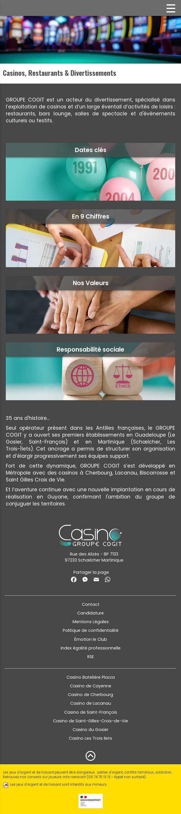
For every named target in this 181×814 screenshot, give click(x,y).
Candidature (90, 613)
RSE (90, 657)
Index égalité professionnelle (91, 648)
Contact (90, 604)
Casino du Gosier (90, 729)
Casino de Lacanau (90, 703)
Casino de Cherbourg (90, 694)
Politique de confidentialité (91, 630)
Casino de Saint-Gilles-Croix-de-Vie (90, 721)
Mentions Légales (91, 622)
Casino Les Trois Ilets (90, 738)
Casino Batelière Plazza (91, 677)
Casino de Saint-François (90, 712)
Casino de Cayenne (90, 686)
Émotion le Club (90, 639)
